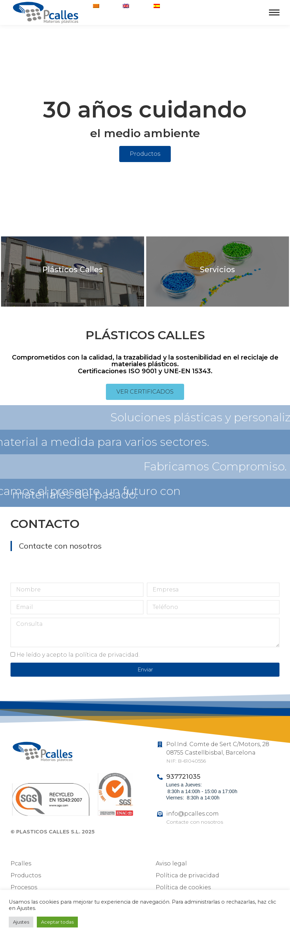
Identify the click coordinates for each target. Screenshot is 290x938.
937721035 (245, 18)
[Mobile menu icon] (274, 12)
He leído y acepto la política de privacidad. (78, 654)
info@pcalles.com (192, 813)
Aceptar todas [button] (57, 922)
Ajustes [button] (21, 922)
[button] (145, 154)
